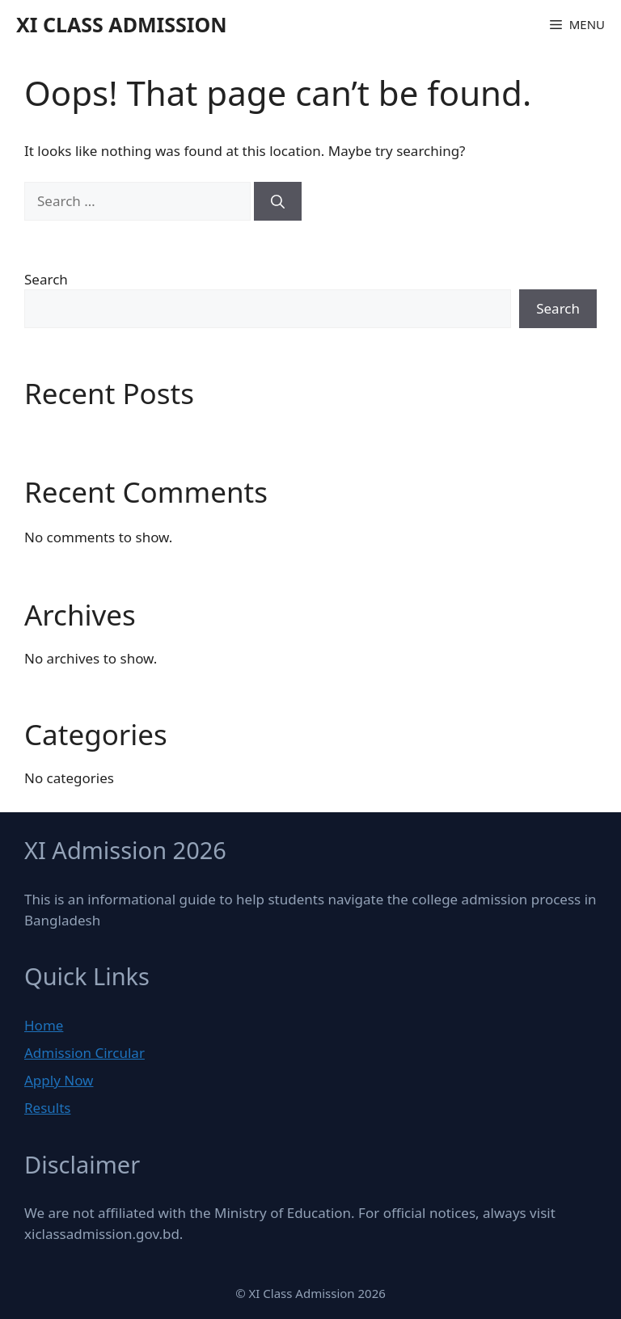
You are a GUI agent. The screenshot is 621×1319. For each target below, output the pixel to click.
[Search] (278, 201)
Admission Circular (84, 1052)
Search (46, 279)
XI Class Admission (121, 24)
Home (43, 1025)
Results (47, 1107)
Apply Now (58, 1080)
